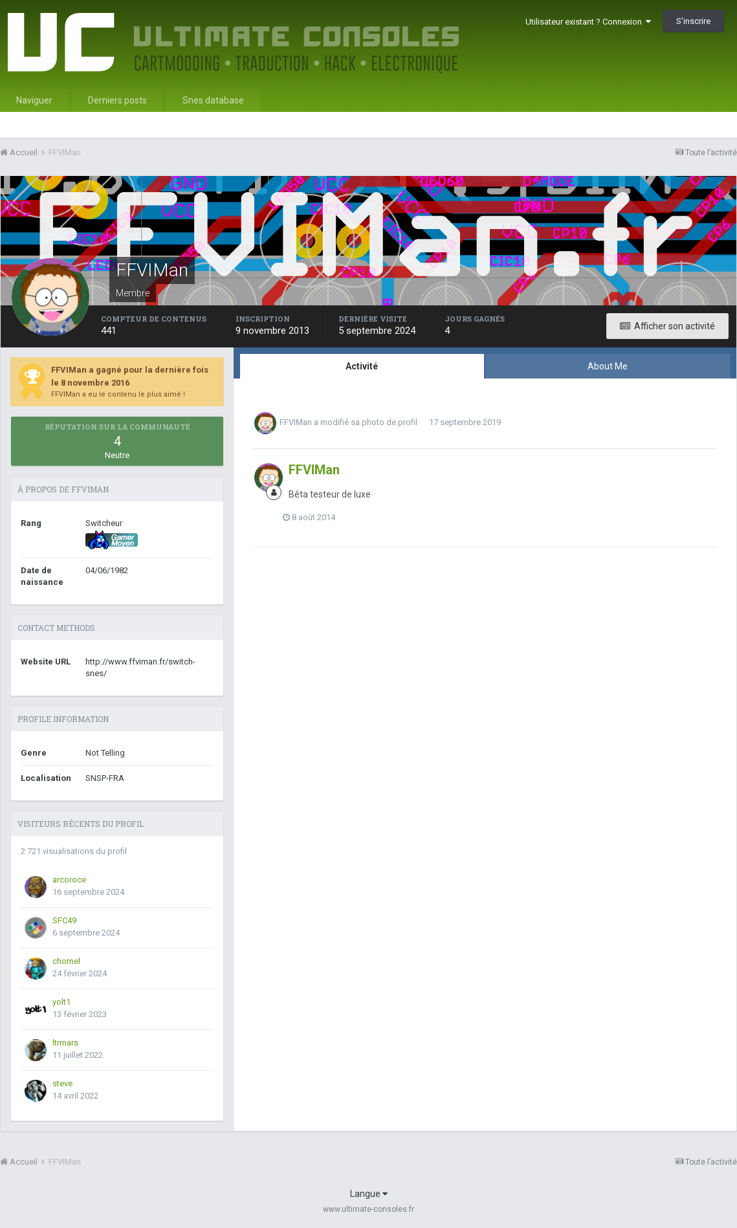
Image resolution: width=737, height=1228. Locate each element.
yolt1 (61, 1002)
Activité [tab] (362, 366)
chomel (66, 961)
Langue (369, 1194)
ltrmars (65, 1042)
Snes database (213, 100)
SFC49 (64, 920)
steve (62, 1083)
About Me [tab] (608, 366)
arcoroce (69, 879)
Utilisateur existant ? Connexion (588, 22)
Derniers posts (117, 100)
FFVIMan (296, 422)
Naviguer (34, 100)
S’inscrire (693, 21)
